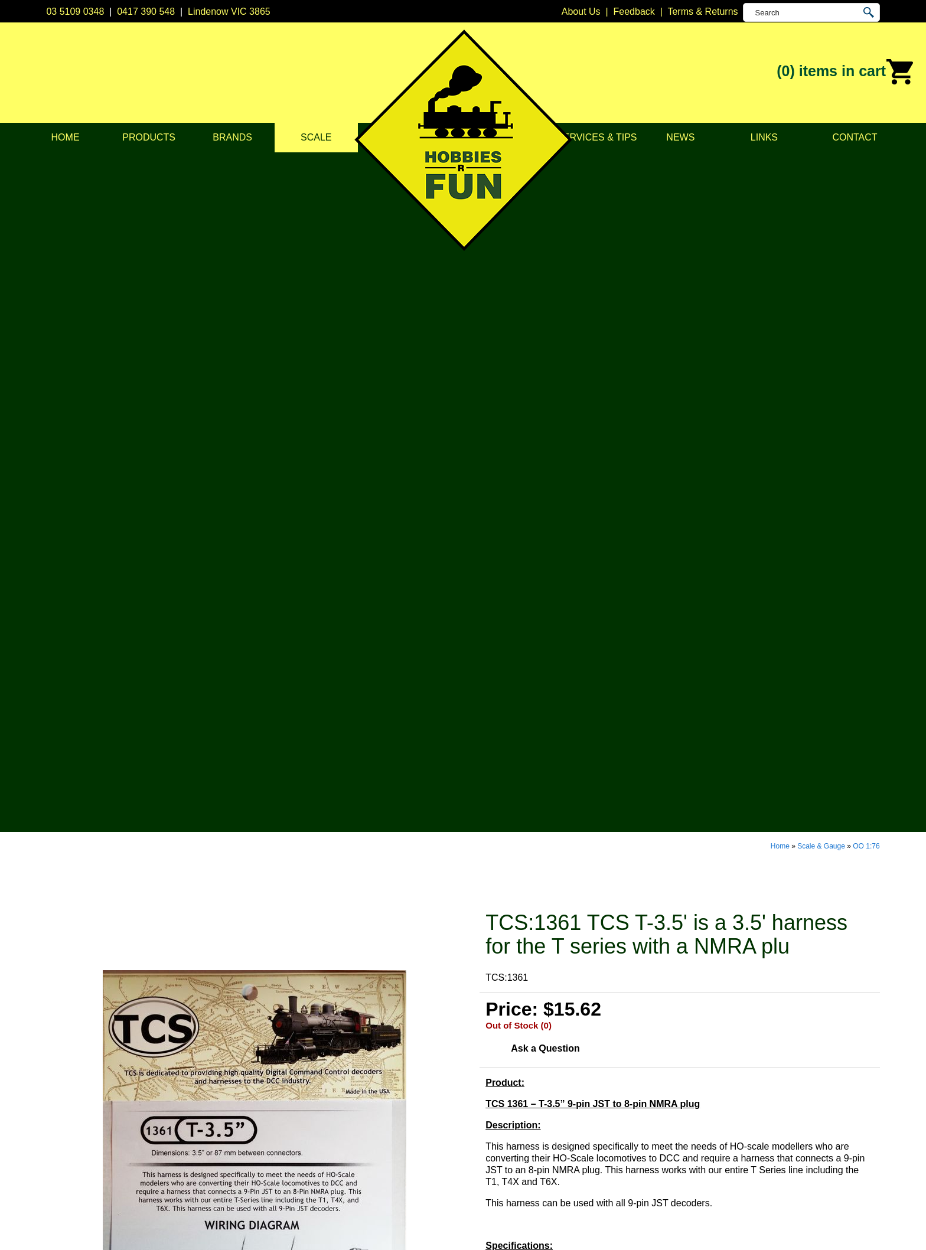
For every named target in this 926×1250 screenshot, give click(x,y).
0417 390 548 (146, 11)
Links (764, 137)
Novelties (315, 1156)
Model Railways (329, 1053)
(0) (845, 72)
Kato (472, 1097)
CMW (475, 1053)
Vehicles (314, 1083)
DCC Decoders (328, 1024)
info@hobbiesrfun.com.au (684, 1068)
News (680, 137)
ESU (472, 1083)
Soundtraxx (487, 1127)
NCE (473, 1112)
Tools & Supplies (331, 1142)
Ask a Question (545, 366)
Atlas (473, 1024)
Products (148, 137)
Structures (318, 1068)
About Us (149, 1038)
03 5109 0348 (75, 11)
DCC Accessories (333, 1038)
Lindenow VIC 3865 (229, 11)
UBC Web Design (369, 1227)
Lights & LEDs (326, 1112)
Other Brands (491, 1171)
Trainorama (487, 1156)
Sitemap (63, 1227)
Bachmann (485, 1038)
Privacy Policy (159, 1053)
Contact (854, 137)
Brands (232, 137)
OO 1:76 (866, 164)
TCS (472, 1142)
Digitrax (479, 1068)
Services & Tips (597, 137)
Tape (306, 1127)
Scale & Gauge (821, 164)
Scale (316, 137)
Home (65, 137)
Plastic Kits (319, 1097)
